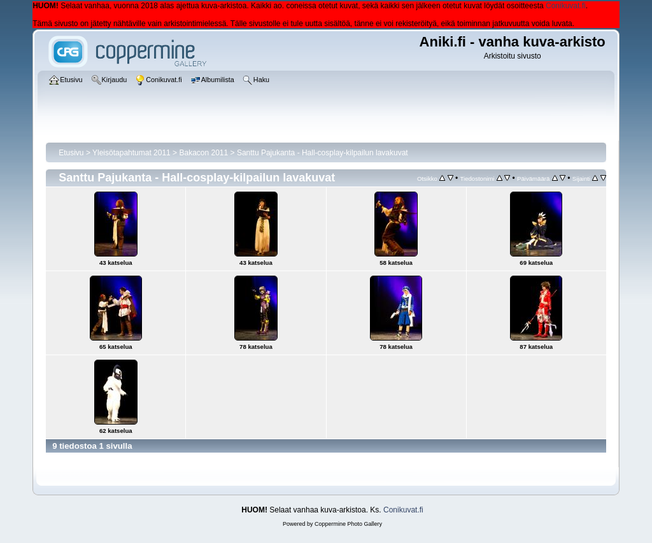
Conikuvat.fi (566, 5)
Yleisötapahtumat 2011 (131, 152)
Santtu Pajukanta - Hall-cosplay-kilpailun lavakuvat (322, 152)
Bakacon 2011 (203, 152)
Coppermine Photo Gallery (348, 524)
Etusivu (71, 152)
